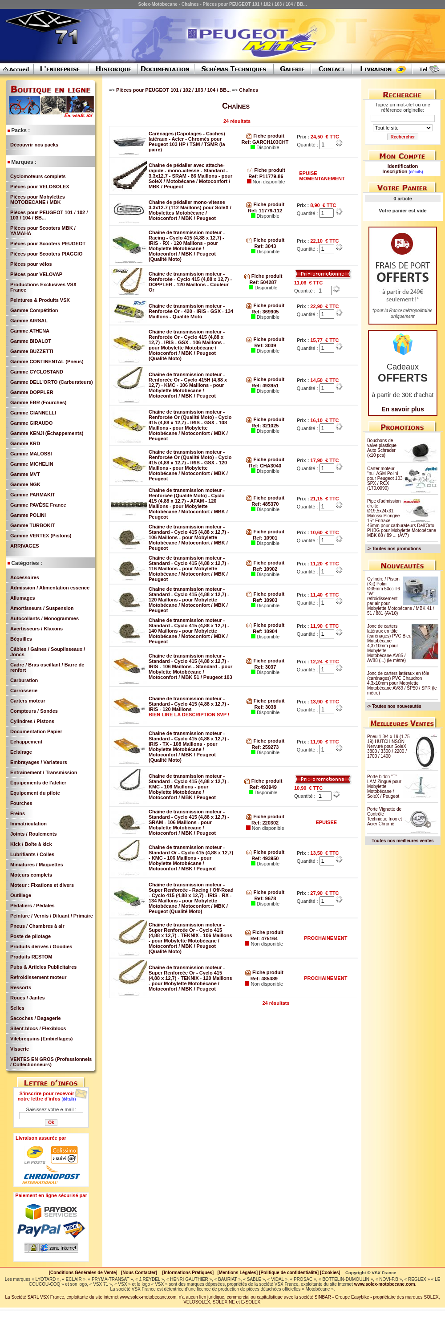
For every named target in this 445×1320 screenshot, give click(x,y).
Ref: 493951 (265, 385)
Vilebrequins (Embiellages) (41, 1038)
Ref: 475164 (264, 938)
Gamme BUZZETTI (31, 351)
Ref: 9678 (265, 898)
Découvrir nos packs (34, 144)
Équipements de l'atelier (38, 782)
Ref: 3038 (265, 707)
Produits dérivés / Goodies (41, 946)
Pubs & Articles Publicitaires (43, 967)
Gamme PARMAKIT (32, 494)
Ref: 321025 (265, 425)
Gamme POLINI (28, 515)
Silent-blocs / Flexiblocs (38, 1028)
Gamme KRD (25, 443)
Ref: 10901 (265, 537)
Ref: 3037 (265, 667)
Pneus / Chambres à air (37, 926)
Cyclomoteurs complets (38, 176)
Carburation (24, 680)
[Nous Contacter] (139, 1272)
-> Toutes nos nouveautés (394, 706)
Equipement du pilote (35, 793)
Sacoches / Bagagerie (35, 1018)
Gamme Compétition (34, 310)
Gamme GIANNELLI (33, 412)
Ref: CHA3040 (265, 465)
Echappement (26, 741)
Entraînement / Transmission (43, 772)
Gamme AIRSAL (29, 320)
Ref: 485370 (265, 504)
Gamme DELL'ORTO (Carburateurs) (51, 382)
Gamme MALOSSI (31, 453)
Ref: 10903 (265, 600)
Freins (17, 813)
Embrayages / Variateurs (38, 762)
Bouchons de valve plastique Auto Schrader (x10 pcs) (381, 448)
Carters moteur (27, 700)
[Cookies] (330, 1272)
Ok (51, 1122)
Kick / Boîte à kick (31, 844)
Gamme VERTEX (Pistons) (41, 535)
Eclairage (21, 752)
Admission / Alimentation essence (49, 587)
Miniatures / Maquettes (36, 864)
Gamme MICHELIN (31, 464)
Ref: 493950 (265, 858)
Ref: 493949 (263, 787)
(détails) (69, 1099)
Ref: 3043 (265, 246)
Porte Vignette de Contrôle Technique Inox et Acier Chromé (384, 816)
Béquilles (21, 639)
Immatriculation (28, 823)
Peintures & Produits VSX (40, 300)
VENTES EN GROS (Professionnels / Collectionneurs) (51, 1061)
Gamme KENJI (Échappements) (46, 433)
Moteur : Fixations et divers (42, 885)
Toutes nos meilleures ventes (402, 840)
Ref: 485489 (264, 978)
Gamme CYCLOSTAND (36, 371)
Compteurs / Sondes (34, 711)
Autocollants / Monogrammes (44, 618)
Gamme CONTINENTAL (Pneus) (47, 361)
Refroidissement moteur (38, 977)
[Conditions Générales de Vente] (85, 1272)
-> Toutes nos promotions (394, 548)
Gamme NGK (25, 484)
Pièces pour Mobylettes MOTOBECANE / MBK (37, 199)
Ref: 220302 (265, 822)
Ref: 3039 (265, 345)
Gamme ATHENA (29, 330)
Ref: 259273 (265, 747)
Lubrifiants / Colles (32, 854)
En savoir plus (402, 409)
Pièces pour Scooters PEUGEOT (47, 243)
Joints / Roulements (33, 834)
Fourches (21, 803)
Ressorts (20, 987)
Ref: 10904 (265, 631)
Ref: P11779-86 (265, 176)
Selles (17, 1008)
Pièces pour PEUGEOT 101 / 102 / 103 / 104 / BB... (174, 90)
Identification (403, 166)
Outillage (20, 895)
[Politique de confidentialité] (289, 1272)
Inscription (394, 171)
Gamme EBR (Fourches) (38, 402)
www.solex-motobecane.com (384, 1284)
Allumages (22, 598)
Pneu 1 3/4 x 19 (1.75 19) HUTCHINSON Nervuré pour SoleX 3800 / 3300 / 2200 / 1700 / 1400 (388, 746)
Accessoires (24, 577)
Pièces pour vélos (31, 264)
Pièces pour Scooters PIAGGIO (46, 253)
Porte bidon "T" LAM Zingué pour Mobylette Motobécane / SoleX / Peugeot (384, 786)
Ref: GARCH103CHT (265, 142)
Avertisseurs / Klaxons (36, 628)
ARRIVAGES (24, 545)
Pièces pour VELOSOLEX (39, 186)
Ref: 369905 (265, 311)
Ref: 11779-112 (265, 210)
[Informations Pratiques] (187, 1272)
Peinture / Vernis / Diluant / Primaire (51, 915)
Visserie (19, 1049)
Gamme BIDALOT (30, 341)
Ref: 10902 (265, 569)
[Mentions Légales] (237, 1272)
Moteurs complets (31, 874)
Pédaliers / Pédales (32, 905)
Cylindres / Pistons (32, 721)
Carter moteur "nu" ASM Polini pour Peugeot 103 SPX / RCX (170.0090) (385, 478)
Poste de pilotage (30, 936)
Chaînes (249, 90)
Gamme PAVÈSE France (38, 505)
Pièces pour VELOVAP (36, 274)
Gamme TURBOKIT (32, 525)
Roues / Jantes (27, 997)
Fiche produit (265, 135)
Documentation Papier (36, 731)
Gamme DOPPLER (31, 392)
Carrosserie (23, 690)
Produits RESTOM (31, 956)
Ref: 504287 (263, 282)
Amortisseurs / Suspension (41, 608)
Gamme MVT (25, 474)
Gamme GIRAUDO (31, 423)
